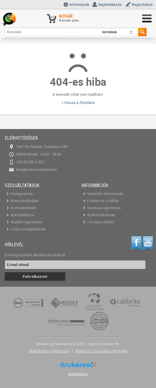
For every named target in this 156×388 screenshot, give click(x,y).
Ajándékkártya (22, 215)
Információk (76, 5)
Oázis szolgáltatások (28, 229)
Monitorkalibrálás (25, 201)
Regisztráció (142, 5)
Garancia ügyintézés (104, 208)
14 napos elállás (100, 222)
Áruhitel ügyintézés (26, 222)
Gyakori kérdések (101, 215)
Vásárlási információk (105, 194)
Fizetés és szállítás (103, 201)
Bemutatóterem (23, 208)
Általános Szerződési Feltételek (101, 351)
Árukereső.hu (77, 374)
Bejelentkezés (110, 5)
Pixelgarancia (22, 194)
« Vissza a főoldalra (78, 102)
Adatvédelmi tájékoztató (49, 351)
